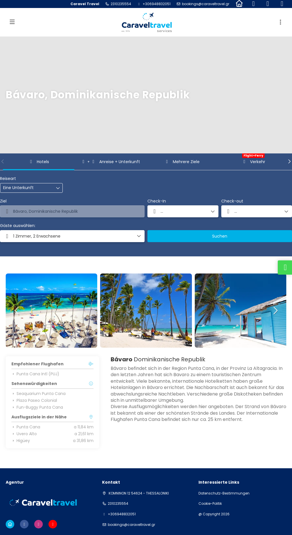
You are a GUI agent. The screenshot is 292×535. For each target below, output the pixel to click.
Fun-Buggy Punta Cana (37, 407)
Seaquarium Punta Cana (38, 394)
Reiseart (8, 178)
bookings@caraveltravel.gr (205, 4)
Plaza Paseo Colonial (34, 400)
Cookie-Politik (210, 503)
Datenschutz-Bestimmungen (224, 493)
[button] (3, 161)
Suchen (219, 236)
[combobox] (72, 211)
